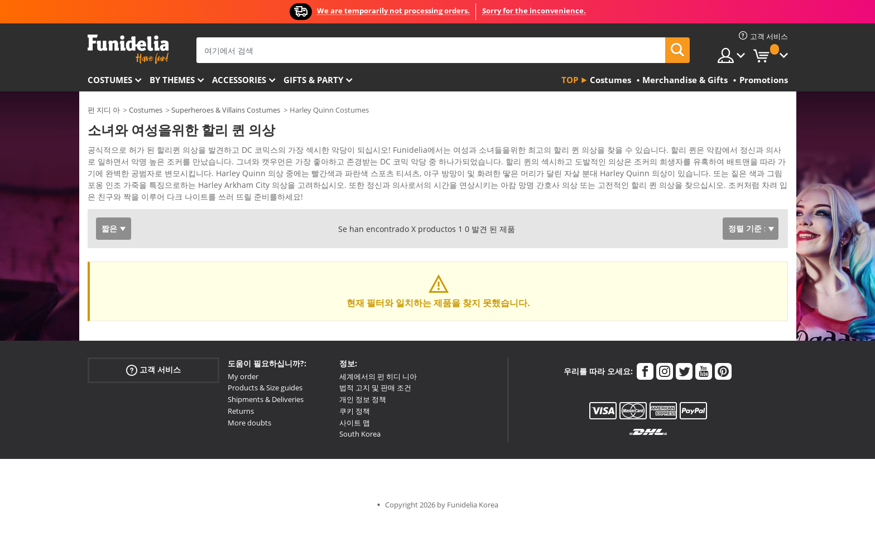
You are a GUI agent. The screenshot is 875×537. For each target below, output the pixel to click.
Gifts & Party (313, 79)
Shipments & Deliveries (266, 415)
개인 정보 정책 (362, 415)
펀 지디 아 (104, 110)
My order (243, 392)
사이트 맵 (354, 438)
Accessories (239, 79)
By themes (172, 79)
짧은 (109, 244)
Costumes (110, 79)
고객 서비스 (153, 385)
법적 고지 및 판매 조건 (375, 403)
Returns (241, 427)
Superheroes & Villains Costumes (225, 110)
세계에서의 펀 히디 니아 (378, 392)
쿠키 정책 (354, 427)
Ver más (113, 211)
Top (569, 79)
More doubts (249, 438)
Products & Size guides (265, 403)
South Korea (360, 449)
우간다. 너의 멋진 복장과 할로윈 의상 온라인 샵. (128, 49)
